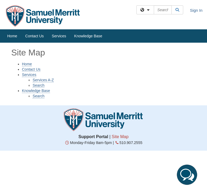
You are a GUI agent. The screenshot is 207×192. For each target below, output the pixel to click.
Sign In (196, 10)
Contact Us (34, 36)
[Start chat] (187, 175)
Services (59, 36)
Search (38, 85)
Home (12, 36)
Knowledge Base (88, 36)
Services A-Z (43, 80)
